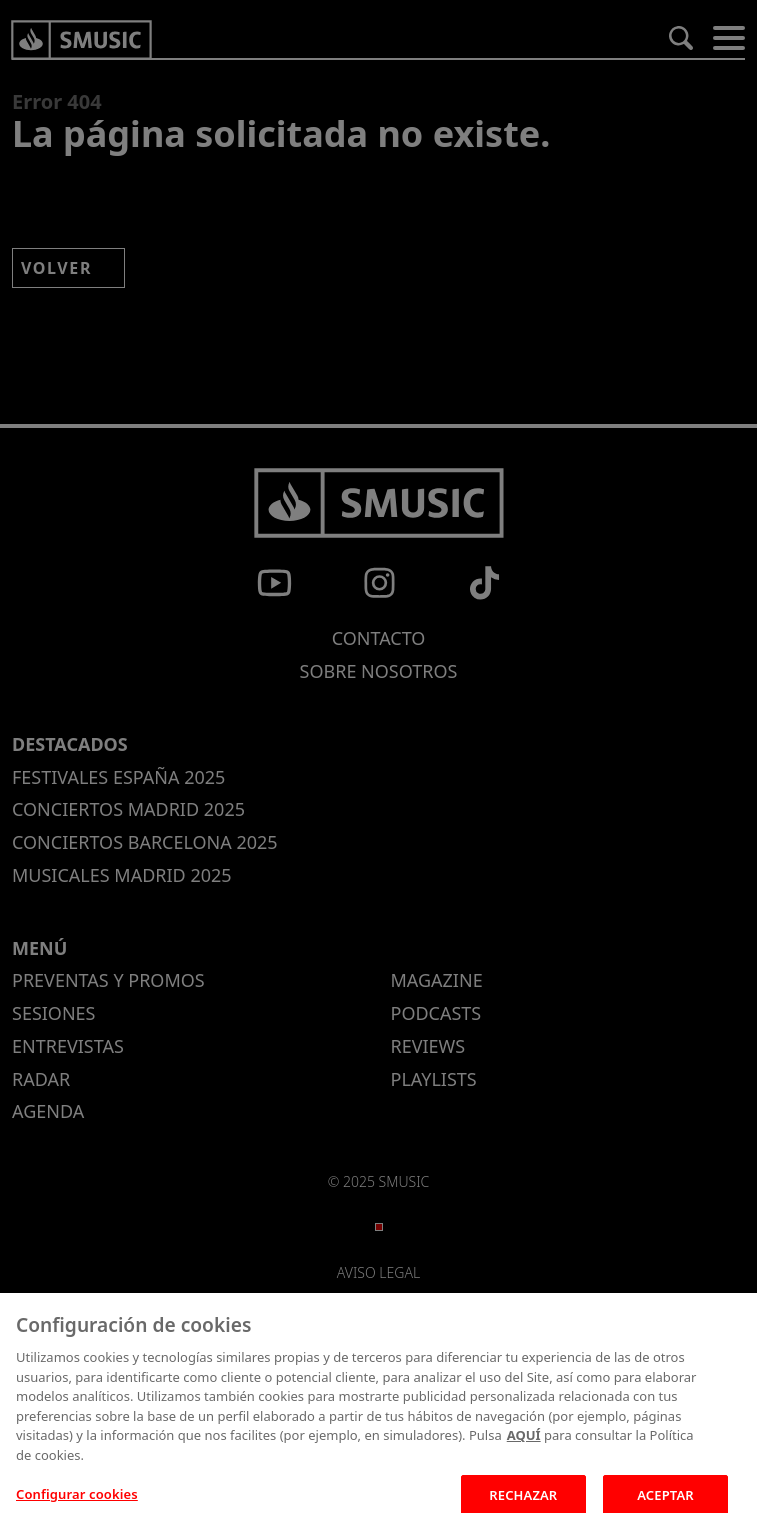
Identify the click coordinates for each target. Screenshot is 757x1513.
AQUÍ (524, 1443)
